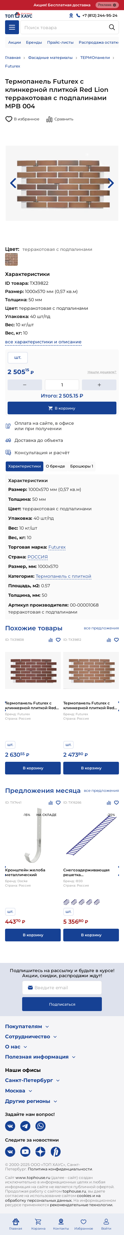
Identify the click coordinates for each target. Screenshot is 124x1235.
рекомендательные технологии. (81, 1204)
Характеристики (24, 466)
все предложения (101, 628)
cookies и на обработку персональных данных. (53, 1197)
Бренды (34, 42)
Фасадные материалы (50, 57)
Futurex (12, 66)
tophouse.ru (74, 1191)
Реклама (107, 5)
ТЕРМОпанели (95, 57)
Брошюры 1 (81, 466)
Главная (13, 57)
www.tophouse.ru (33, 1177)
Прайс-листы (60, 42)
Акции (14, 42)
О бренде (55, 466)
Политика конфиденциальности (60, 1169)
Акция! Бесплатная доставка (62, 5)
